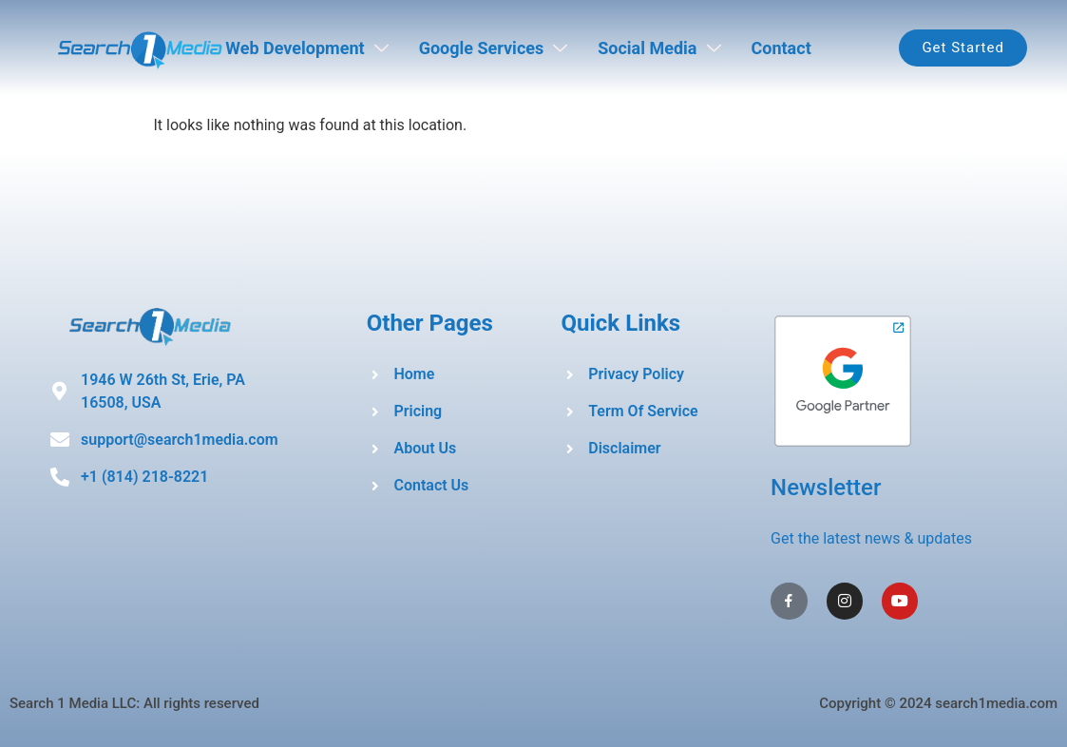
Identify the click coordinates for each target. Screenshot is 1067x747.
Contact (781, 48)
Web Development (306, 48)
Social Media (659, 48)
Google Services (493, 48)
